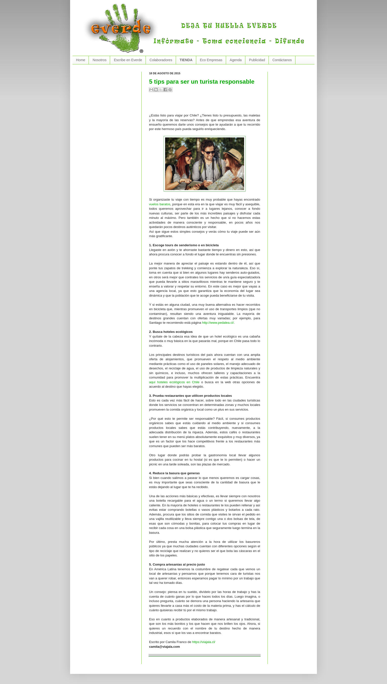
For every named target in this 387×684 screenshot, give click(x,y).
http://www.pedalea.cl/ (218, 322)
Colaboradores (161, 60)
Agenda (236, 60)
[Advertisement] (207, 104)
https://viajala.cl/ (203, 642)
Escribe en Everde (128, 60)
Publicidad (257, 60)
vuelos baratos (159, 204)
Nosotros (99, 60)
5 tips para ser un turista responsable (201, 81)
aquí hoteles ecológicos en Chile (174, 382)
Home (80, 60)
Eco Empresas (211, 60)
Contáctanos (282, 60)
